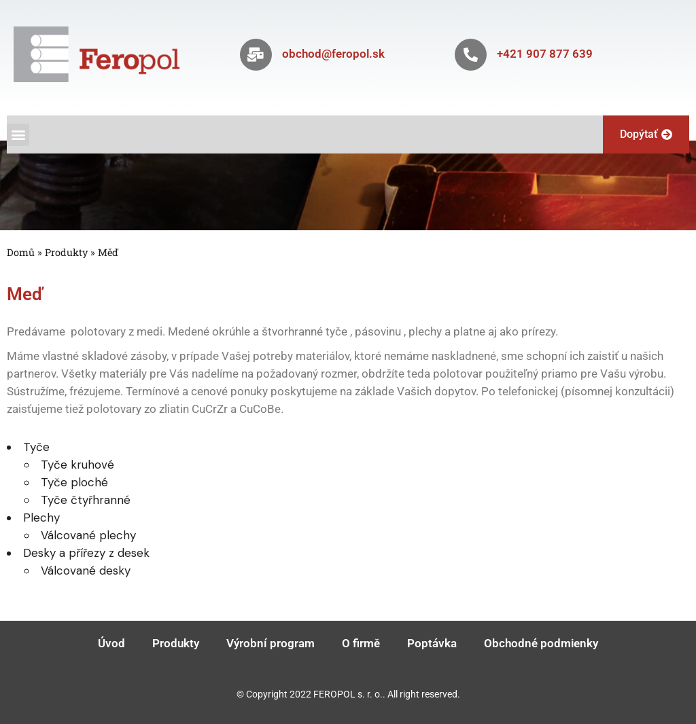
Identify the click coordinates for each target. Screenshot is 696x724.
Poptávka (432, 643)
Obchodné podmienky (541, 643)
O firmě (361, 643)
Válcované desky (85, 570)
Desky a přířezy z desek (86, 552)
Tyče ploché (74, 482)
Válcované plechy (88, 535)
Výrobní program (270, 643)
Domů (21, 252)
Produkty (66, 252)
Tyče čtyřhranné (85, 499)
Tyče (36, 446)
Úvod (111, 643)
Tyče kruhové (77, 464)
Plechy (41, 517)
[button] (18, 135)
